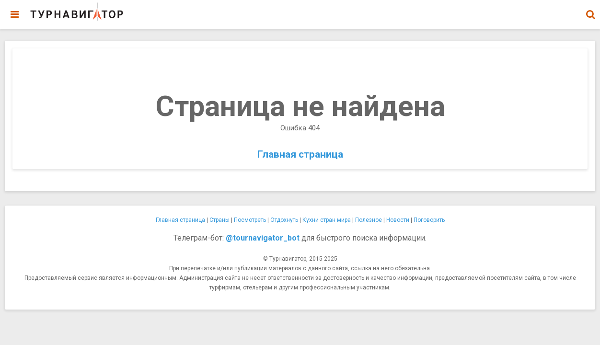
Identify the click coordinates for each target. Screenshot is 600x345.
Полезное (368, 220)
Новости (397, 220)
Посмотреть (250, 220)
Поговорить (429, 220)
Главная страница (300, 154)
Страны (219, 220)
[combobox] (590, 9)
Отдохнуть (284, 220)
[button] (590, 14)
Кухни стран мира (326, 220)
